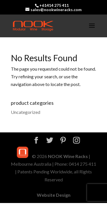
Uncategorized (25, 112)
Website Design (53, 195)
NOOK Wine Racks (68, 156)
